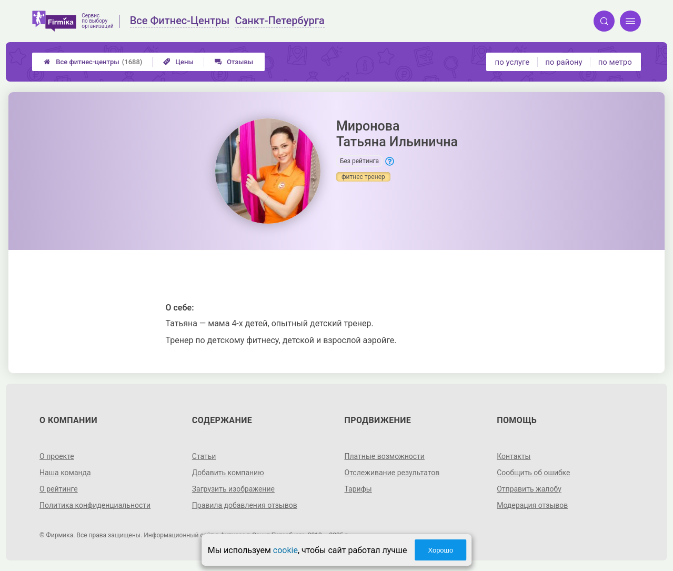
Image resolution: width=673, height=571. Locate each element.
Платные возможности (385, 456)
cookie (285, 550)
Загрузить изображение (233, 489)
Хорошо (440, 550)
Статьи (204, 456)
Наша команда (65, 472)
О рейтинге (58, 489)
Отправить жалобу (529, 489)
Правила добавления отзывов (244, 505)
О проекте (56, 456)
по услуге (512, 62)
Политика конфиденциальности (94, 505)
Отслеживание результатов (392, 472)
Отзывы (234, 62)
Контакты (513, 456)
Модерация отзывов (532, 505)
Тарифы (358, 489)
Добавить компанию (228, 472)
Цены (178, 62)
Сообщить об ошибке (533, 472)
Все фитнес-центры (93, 62)
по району (563, 62)
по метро (615, 62)
